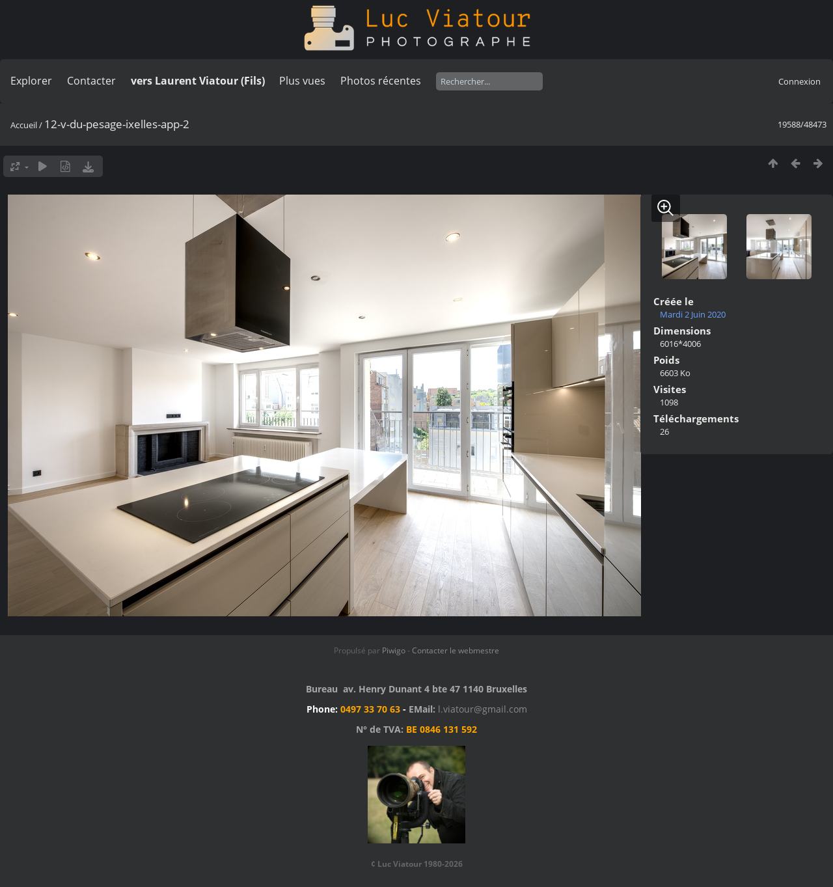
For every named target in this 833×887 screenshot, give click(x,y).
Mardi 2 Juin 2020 (693, 314)
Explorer (31, 81)
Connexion (799, 81)
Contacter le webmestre (455, 650)
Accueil (23, 125)
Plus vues (302, 81)
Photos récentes (380, 81)
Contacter (91, 81)
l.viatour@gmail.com (482, 709)
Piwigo (393, 650)
